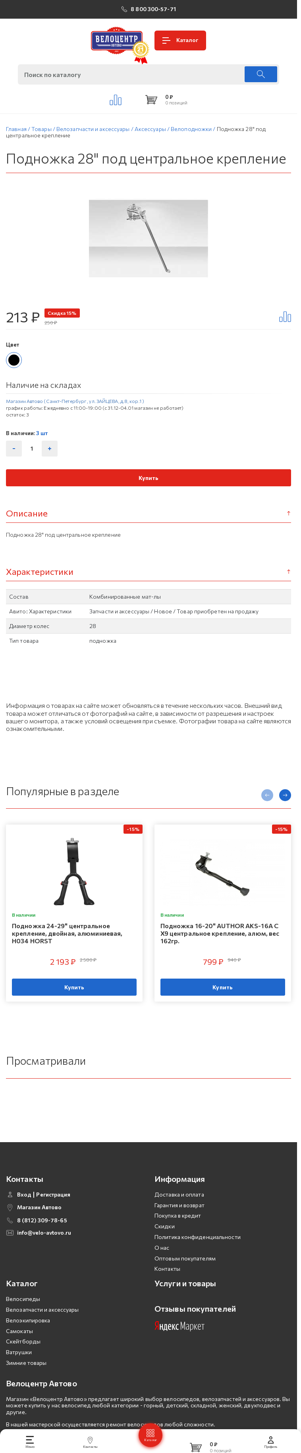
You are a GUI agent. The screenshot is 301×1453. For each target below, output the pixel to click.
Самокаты (19, 1343)
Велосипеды (23, 1311)
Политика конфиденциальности (197, 1250)
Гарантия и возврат (179, 1217)
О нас (162, 1260)
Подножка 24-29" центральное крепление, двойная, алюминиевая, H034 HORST (67, 933)
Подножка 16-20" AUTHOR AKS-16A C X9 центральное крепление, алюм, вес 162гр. (220, 933)
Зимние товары (26, 1375)
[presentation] (267, 795)
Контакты (167, 1281)
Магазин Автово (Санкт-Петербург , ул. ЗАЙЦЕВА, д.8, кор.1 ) (75, 401)
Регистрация (53, 1207)
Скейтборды (23, 1354)
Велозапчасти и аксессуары (42, 1322)
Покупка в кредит (177, 1228)
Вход (24, 1207)
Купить (149, 477)
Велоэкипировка (28, 1333)
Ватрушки (19, 1365)
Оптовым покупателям (185, 1271)
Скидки (164, 1239)
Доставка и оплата (179, 1207)
